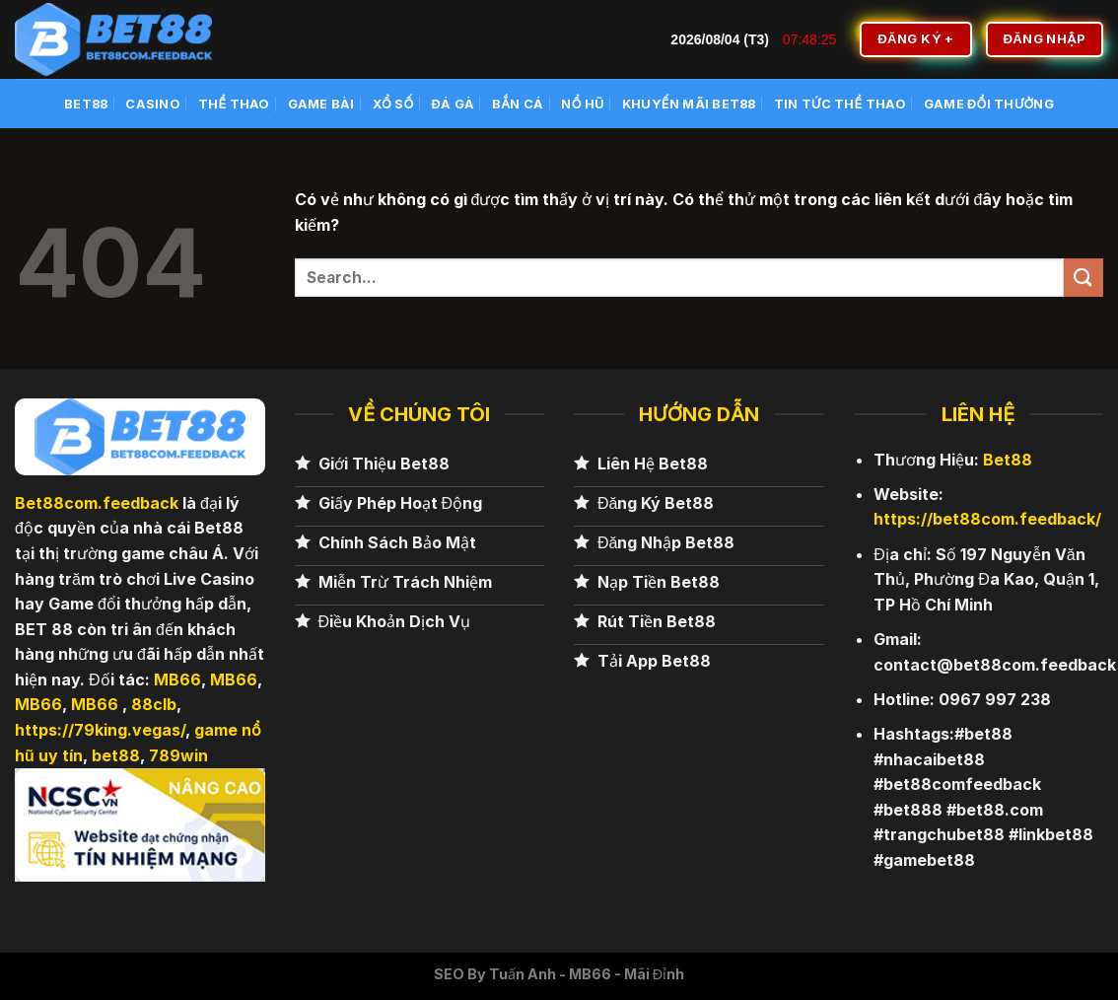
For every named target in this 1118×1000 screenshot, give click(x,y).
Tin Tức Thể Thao (840, 104)
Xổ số (393, 104)
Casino (152, 104)
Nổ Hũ (582, 104)
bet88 (116, 755)
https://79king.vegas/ (100, 730)
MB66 (177, 679)
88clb (153, 704)
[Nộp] (1083, 277)
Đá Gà (453, 104)
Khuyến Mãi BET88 (689, 104)
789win (178, 755)
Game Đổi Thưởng (989, 104)
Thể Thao (234, 104)
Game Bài (321, 104)
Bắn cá (517, 104)
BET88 (85, 104)
